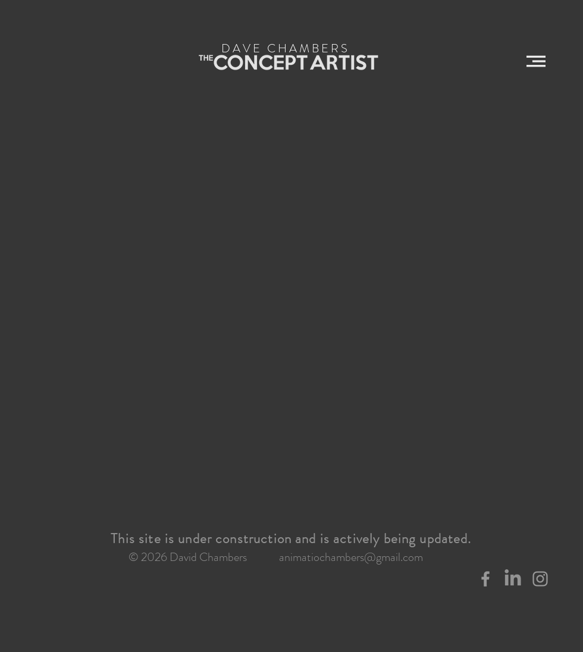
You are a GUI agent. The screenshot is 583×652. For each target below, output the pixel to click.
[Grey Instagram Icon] (540, 579)
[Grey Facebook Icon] (485, 579)
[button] (536, 61)
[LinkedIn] (513, 579)
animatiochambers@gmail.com (351, 557)
